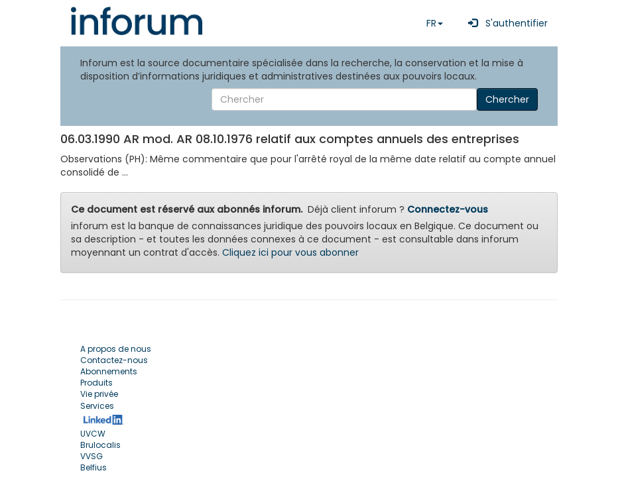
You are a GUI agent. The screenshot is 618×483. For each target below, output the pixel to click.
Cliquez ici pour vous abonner (290, 252)
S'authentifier (505, 23)
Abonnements (108, 371)
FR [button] (434, 23)
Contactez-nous (114, 360)
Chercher (507, 99)
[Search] (344, 99)
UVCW (92, 433)
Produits (96, 382)
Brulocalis (100, 445)
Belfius (93, 467)
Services (97, 405)
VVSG (91, 456)
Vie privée (99, 394)
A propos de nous (115, 348)
